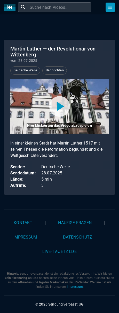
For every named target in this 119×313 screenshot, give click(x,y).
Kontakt (23, 222)
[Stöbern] (110, 7)
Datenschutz (77, 237)
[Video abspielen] (59, 106)
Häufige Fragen (75, 222)
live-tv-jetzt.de (59, 251)
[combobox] (59, 7)
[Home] (11, 7)
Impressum (25, 237)
